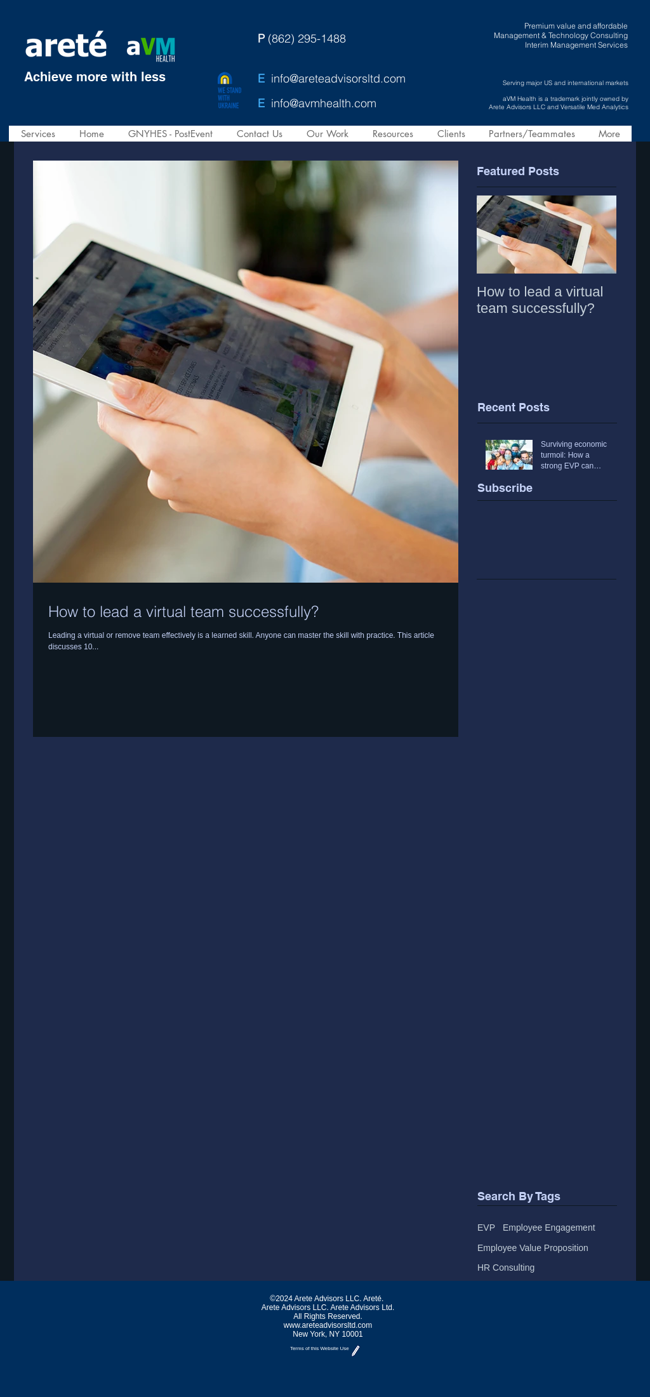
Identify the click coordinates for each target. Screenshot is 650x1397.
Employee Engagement (549, 1227)
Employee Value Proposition (532, 1248)
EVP (486, 1227)
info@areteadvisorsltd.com (338, 78)
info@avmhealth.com (323, 103)
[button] (38, 134)
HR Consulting (505, 1267)
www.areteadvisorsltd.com (328, 1325)
